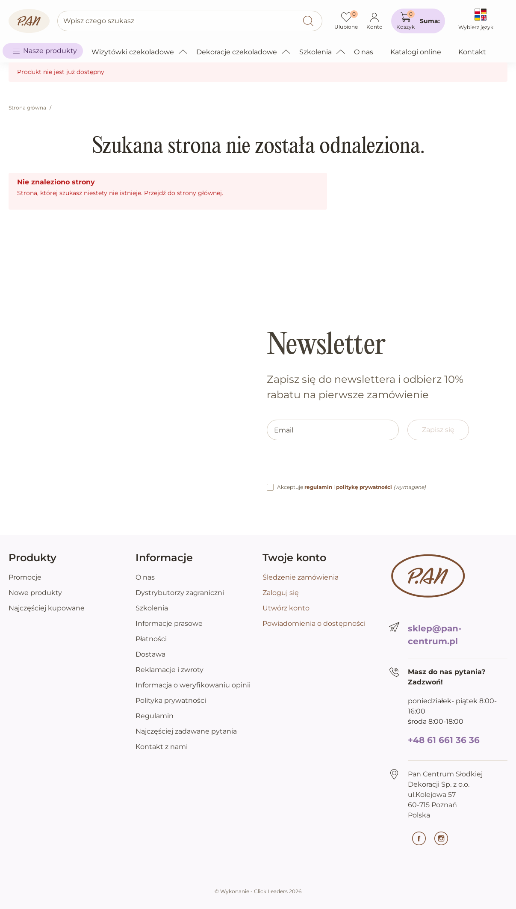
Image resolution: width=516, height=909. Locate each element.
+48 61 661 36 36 (444, 740)
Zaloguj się (280, 593)
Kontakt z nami (162, 747)
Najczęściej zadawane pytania (186, 731)
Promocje (25, 577)
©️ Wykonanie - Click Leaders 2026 (258, 891)
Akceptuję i (351, 487)
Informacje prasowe (169, 623)
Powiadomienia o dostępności (314, 623)
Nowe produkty (35, 593)
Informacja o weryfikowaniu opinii (193, 685)
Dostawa (150, 654)
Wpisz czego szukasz (98, 21)
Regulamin (155, 716)
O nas (145, 577)
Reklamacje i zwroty (169, 670)
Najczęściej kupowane (47, 608)
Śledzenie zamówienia (300, 577)
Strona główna (27, 107)
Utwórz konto (286, 608)
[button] (418, 21)
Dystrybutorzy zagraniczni (180, 593)
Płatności (151, 639)
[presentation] (332, 465)
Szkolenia (152, 608)
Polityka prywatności (171, 700)
